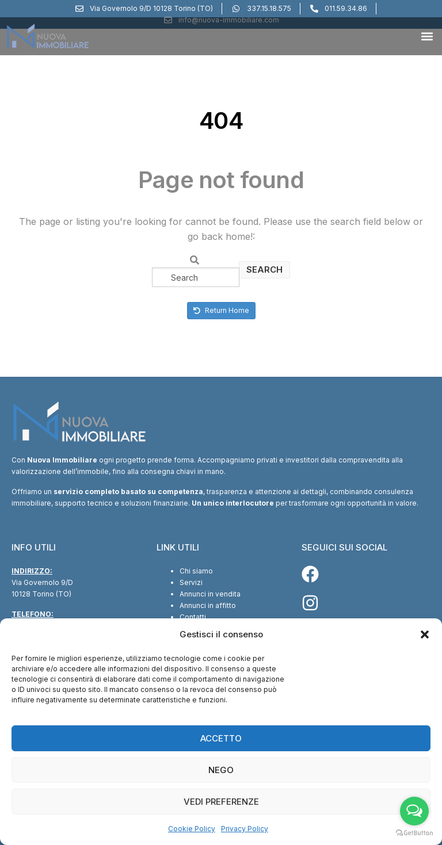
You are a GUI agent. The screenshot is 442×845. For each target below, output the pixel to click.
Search (264, 269)
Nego (221, 769)
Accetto (221, 738)
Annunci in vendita (210, 594)
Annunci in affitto (208, 605)
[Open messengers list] (414, 811)
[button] (424, 634)
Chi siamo (196, 571)
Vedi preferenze (221, 801)
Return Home (221, 310)
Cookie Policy (191, 828)
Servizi (191, 582)
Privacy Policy (244, 828)
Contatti (193, 617)
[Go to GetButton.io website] (414, 833)
